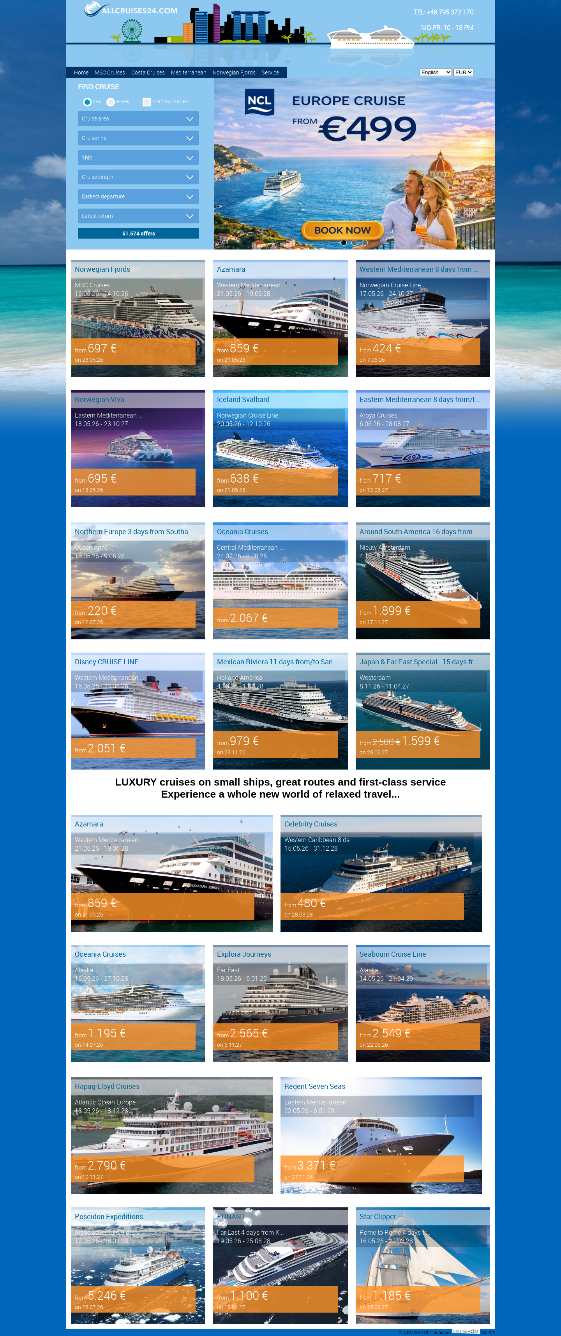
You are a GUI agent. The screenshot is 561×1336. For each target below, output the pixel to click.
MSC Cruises (110, 72)
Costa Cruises (148, 72)
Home (81, 72)
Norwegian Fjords (234, 72)
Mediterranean (188, 72)
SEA (97, 101)
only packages (170, 101)
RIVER (122, 101)
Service (270, 72)
